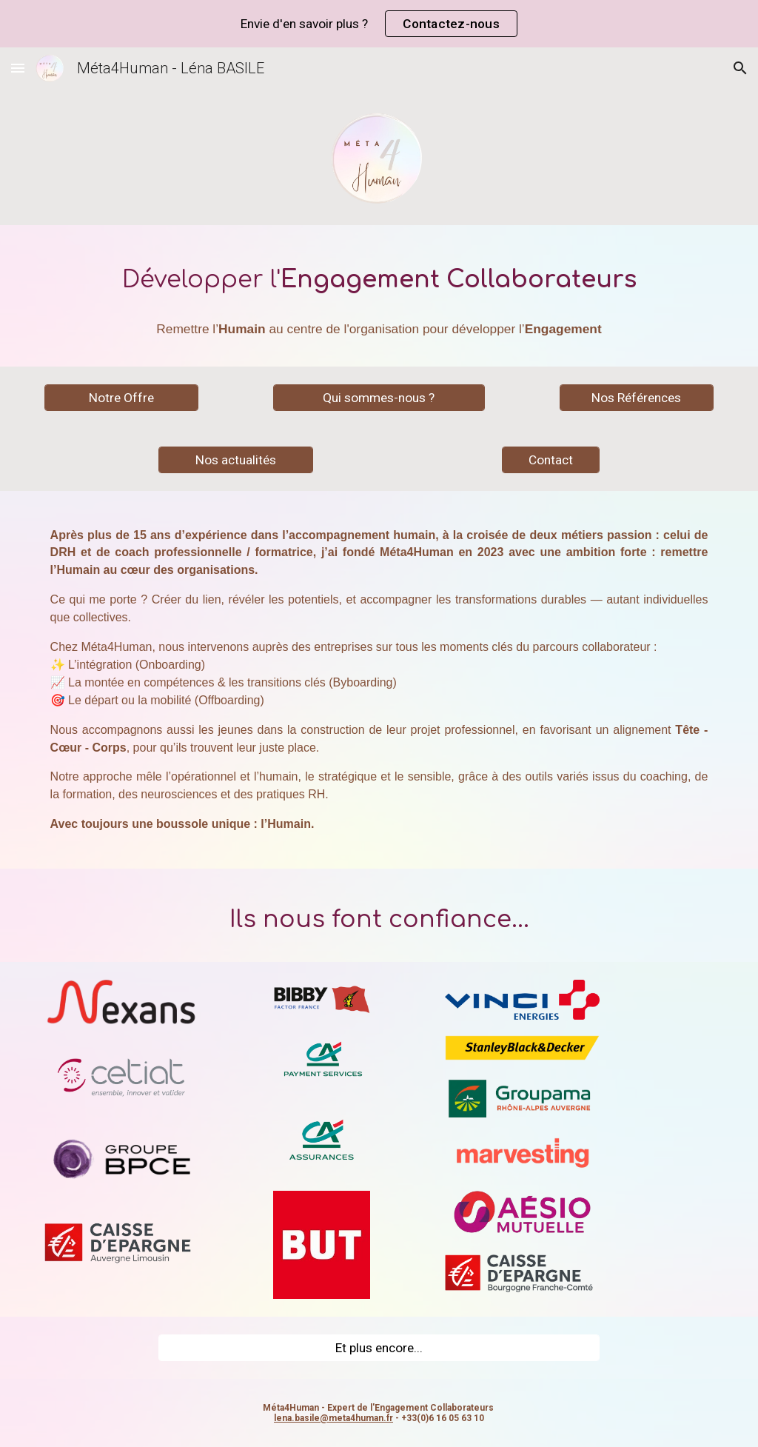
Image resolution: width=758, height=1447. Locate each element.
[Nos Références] (637, 397)
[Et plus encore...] (378, 1347)
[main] (379, 275)
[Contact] (550, 459)
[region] (379, 23)
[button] (18, 67)
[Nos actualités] (235, 459)
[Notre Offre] (121, 397)
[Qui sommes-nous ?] (379, 397)
